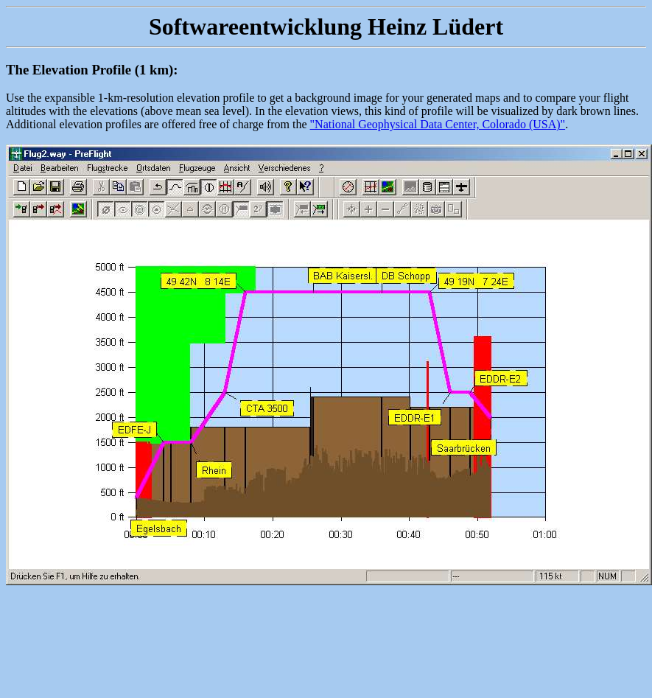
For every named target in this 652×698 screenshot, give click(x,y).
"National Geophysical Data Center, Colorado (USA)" (438, 124)
